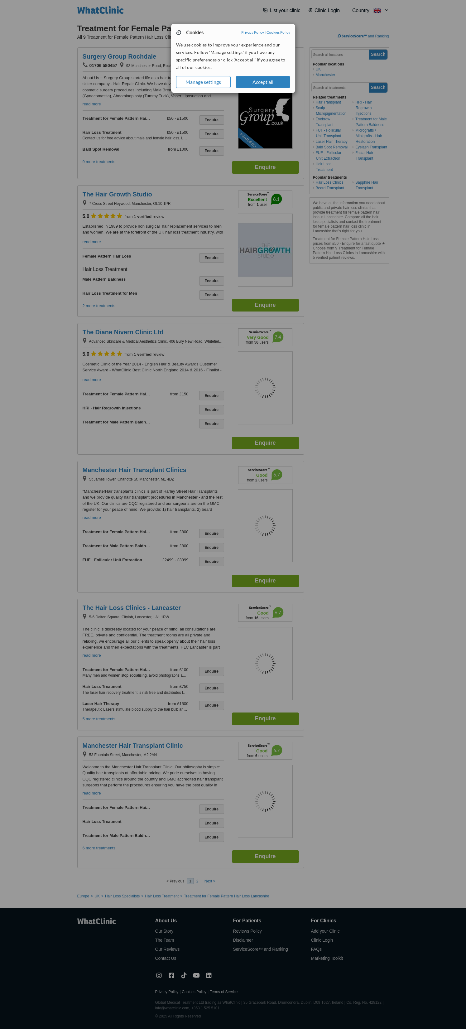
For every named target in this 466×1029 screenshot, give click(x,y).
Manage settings (203, 82)
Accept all (262, 82)
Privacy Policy (252, 32)
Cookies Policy (278, 32)
